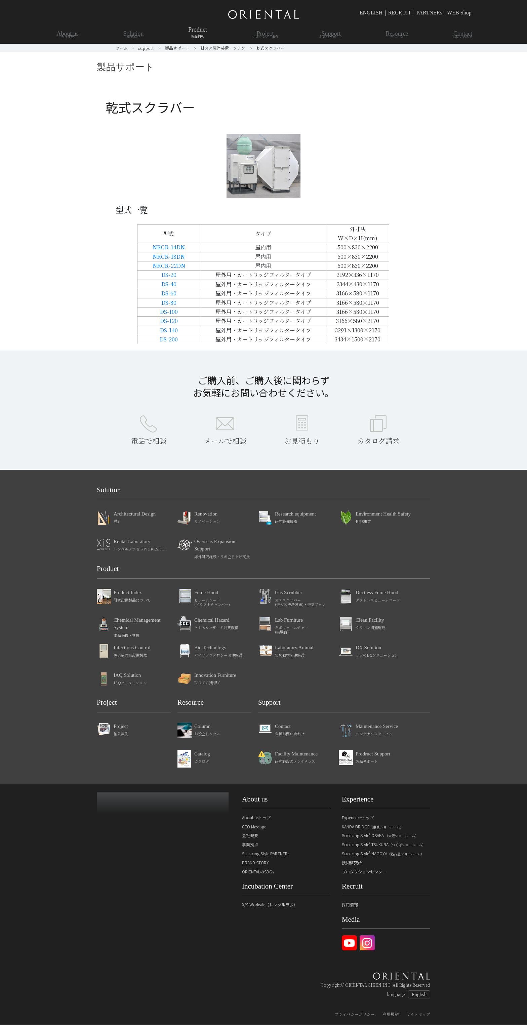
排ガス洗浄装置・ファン (223, 48)
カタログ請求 (378, 444)
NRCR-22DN (169, 266)
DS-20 (168, 275)
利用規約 (390, 1017)
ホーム (122, 48)
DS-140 (169, 330)
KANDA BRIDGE (372, 830)
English (419, 997)
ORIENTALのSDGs (258, 875)
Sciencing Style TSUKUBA (383, 848)
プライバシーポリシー (354, 1017)
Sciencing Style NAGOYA (383, 857)
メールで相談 (225, 444)
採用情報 (350, 908)
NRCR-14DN (169, 247)
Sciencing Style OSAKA (380, 838)
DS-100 (169, 312)
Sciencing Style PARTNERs (265, 857)
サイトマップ (418, 1017)
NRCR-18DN (169, 256)
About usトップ (256, 821)
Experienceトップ (358, 821)
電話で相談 (148, 444)
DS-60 (168, 293)
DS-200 (169, 339)
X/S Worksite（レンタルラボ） (269, 908)
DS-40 (168, 284)
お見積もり (302, 444)
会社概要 (250, 838)
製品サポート (177, 48)
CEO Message (254, 830)
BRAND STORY (255, 866)
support (146, 48)
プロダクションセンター (364, 875)
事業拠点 (250, 848)
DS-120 (169, 321)
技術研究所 (352, 866)
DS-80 (168, 302)
